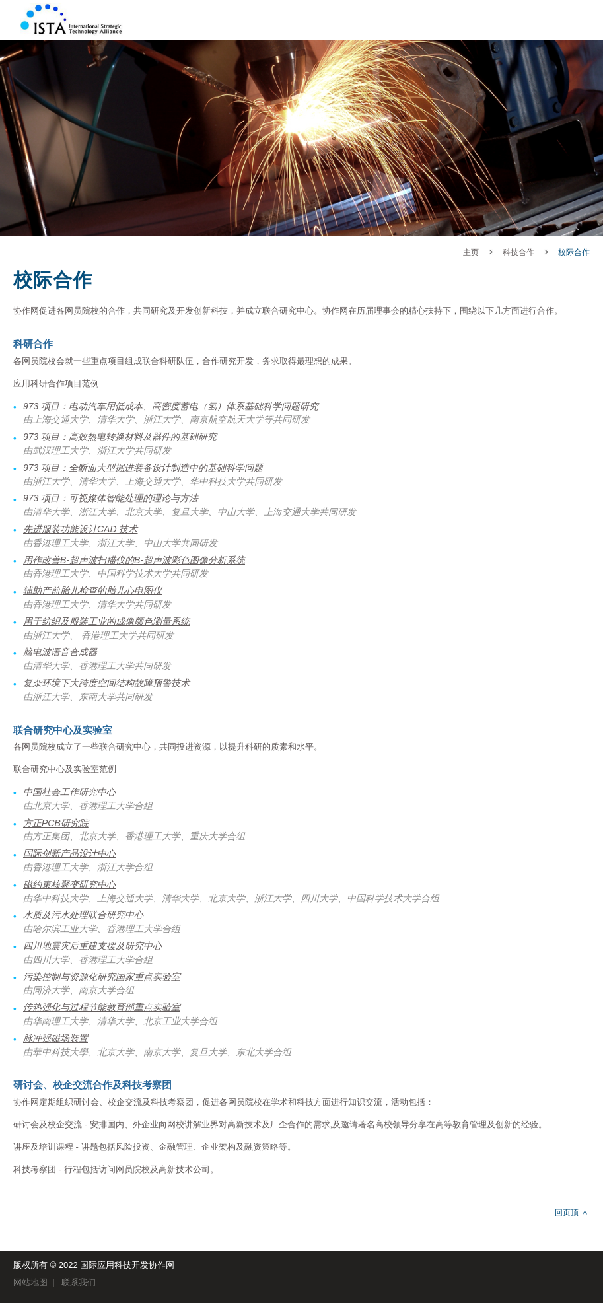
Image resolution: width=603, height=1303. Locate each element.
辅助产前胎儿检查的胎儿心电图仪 (92, 590)
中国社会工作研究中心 (69, 792)
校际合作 (574, 252)
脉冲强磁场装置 (55, 1038)
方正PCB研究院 (56, 823)
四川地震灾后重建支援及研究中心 (92, 945)
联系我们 (78, 1282)
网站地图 (30, 1282)
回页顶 (567, 1212)
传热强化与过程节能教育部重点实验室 (101, 1007)
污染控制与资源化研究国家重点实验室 (101, 976)
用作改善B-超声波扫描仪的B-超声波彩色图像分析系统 (134, 560)
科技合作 (518, 252)
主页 (471, 252)
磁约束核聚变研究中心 (69, 884)
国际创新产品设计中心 (69, 853)
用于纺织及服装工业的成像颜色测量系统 (106, 621)
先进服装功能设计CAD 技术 (80, 529)
